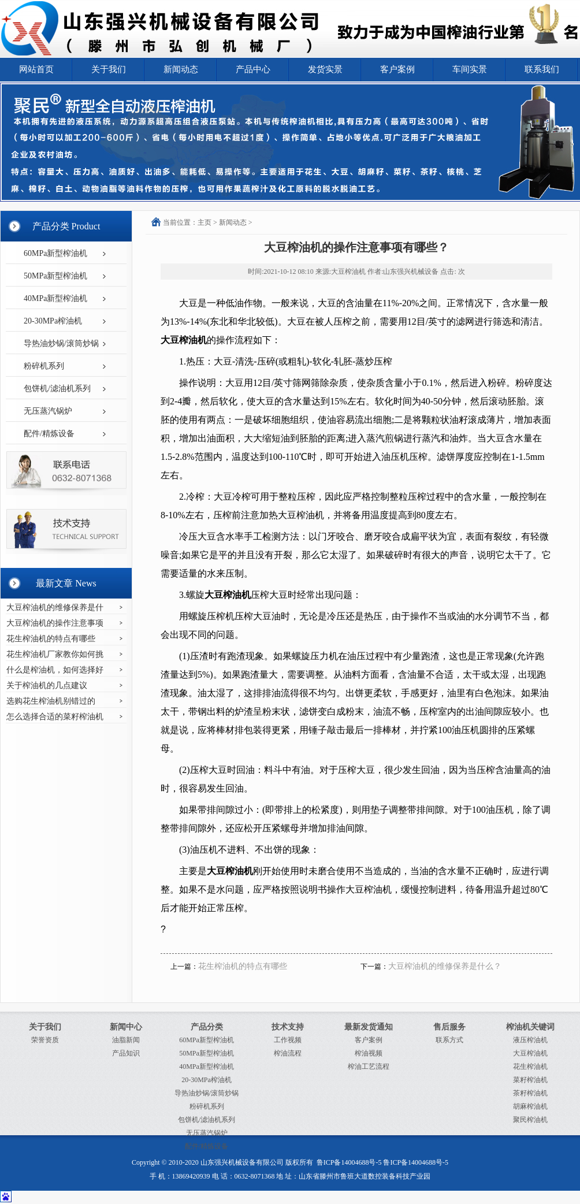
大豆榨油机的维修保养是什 (54, 607)
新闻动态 (180, 69)
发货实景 (325, 69)
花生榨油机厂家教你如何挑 (54, 654)
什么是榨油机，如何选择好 (54, 670)
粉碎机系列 (44, 366)
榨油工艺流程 (368, 1066)
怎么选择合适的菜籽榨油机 (54, 716)
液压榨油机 (530, 1040)
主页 (204, 222)
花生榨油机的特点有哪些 (50, 638)
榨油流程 (288, 1053)
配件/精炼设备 (49, 433)
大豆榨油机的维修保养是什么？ (444, 966)
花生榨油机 (530, 1066)
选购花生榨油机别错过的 (50, 701)
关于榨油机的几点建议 (46, 685)
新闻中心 (126, 1027)
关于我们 (108, 69)
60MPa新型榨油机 (55, 253)
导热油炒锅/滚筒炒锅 (61, 343)
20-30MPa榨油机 (53, 321)
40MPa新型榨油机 (55, 298)
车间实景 (469, 69)
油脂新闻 (126, 1040)
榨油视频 (368, 1053)
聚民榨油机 (530, 1120)
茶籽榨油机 (530, 1093)
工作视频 (288, 1040)
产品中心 (253, 69)
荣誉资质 (45, 1040)
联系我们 (542, 69)
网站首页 (36, 69)
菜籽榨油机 (530, 1080)
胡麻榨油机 (530, 1106)
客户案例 (397, 69)
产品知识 (126, 1053)
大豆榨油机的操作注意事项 (54, 623)
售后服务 (449, 1027)
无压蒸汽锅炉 (48, 411)
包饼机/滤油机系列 (57, 388)
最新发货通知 (368, 1027)
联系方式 (449, 1040)
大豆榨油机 (530, 1053)
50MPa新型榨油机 (55, 276)
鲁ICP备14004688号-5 (349, 1162)
